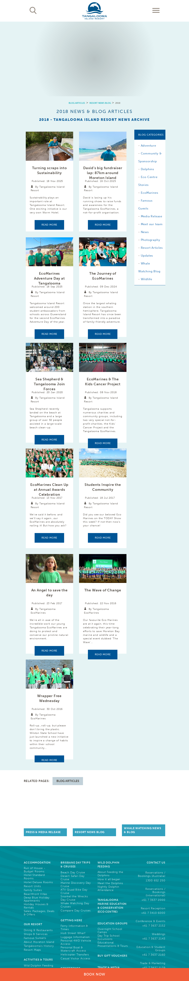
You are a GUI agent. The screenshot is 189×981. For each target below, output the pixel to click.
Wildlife (146, 204)
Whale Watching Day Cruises (75, 787)
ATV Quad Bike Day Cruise (74, 774)
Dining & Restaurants (38, 812)
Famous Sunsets (35, 820)
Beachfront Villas (35, 776)
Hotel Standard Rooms (34, 759)
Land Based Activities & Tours (38, 853)
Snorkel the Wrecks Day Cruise (74, 780)
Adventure (148, 71)
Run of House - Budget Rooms (34, 752)
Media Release (151, 142)
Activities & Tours (38, 842)
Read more (49, 150)
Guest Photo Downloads (108, 883)
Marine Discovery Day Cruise (76, 767)
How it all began (109, 761)
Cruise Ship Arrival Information (36, 894)
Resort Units (32, 768)
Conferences (69, 864)
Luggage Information (75, 819)
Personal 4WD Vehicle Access (76, 824)
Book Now (94, 974)
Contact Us (156, 745)
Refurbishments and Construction (37, 901)
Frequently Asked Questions (150, 862)
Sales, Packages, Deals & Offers (39, 795)
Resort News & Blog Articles (72, 899)
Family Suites (33, 772)
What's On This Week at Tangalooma (36, 883)
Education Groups (113, 806)
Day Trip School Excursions (109, 820)
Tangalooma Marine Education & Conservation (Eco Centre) (112, 788)
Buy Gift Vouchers (113, 838)
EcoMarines (149, 118)
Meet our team (152, 149)
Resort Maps (32, 832)
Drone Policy (156, 958)
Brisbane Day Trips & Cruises (75, 747)
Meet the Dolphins (110, 765)
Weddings (67, 868)
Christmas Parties (73, 876)
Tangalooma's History (39, 828)
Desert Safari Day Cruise (73, 760)
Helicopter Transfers (75, 837)
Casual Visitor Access (75, 840)
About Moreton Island (39, 824)
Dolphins (147, 94)
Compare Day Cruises (76, 793)
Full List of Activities (38, 869)
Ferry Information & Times (74, 810)
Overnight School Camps (110, 813)
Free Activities (34, 865)
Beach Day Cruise (73, 754)
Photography (150, 165)
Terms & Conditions (114, 954)
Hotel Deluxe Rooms (38, 764)
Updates (147, 181)
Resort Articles (152, 173)
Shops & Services (36, 816)
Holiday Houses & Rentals (36, 788)
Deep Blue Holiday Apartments (37, 781)
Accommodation (37, 745)
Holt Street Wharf (73, 815)
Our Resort (33, 806)
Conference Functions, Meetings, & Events (76, 854)
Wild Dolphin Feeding (38, 848)
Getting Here (71, 802)
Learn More (148, 940)
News (145, 157)
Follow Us (156, 878)
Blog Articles (77, 28)
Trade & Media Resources (109, 851)
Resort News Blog (100, 28)
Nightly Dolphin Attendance (108, 771)
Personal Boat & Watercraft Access (73, 831)
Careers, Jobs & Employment (110, 867)
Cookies (136, 954)
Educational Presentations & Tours (113, 826)
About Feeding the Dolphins (111, 756)
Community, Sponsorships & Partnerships (110, 901)
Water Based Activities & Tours (36, 860)
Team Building (70, 872)
